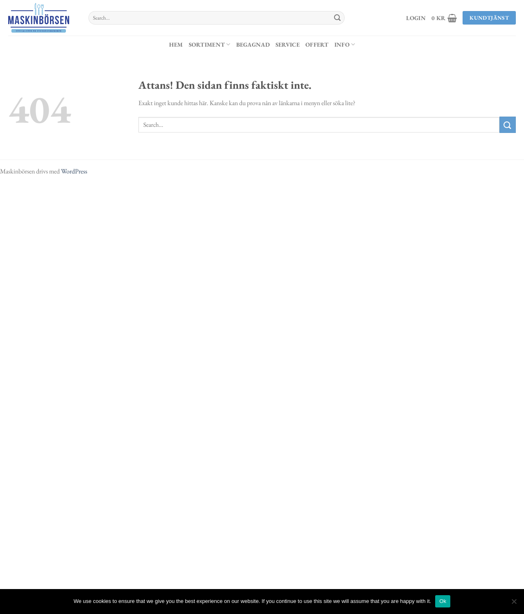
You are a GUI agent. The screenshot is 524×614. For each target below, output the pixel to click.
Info (344, 44)
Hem (176, 44)
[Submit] (337, 18)
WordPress (74, 171)
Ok (442, 601)
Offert (317, 44)
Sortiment (209, 44)
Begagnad (253, 44)
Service (288, 44)
